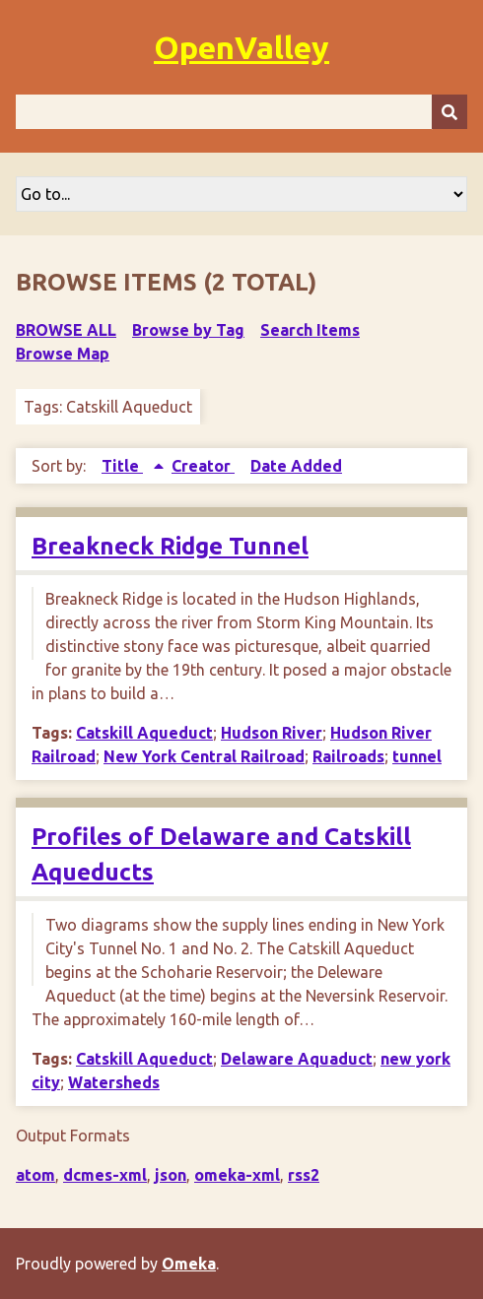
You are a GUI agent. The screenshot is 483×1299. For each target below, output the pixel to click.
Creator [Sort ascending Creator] (203, 466)
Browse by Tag (188, 330)
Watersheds (114, 1082)
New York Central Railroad (204, 756)
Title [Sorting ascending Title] (122, 466)
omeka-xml (237, 1175)
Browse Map (62, 353)
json (170, 1175)
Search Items (310, 330)
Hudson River (271, 733)
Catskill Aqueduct (144, 733)
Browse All (66, 330)
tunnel (417, 756)
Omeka (189, 1263)
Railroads (348, 756)
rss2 (303, 1175)
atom (35, 1175)
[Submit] (449, 112)
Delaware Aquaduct (297, 1059)
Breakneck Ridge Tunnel (170, 546)
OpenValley (241, 47)
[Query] (241, 112)
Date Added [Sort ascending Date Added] (296, 466)
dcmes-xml (105, 1175)
